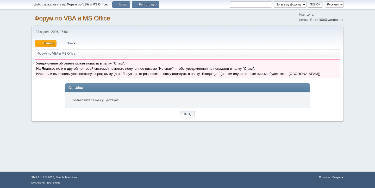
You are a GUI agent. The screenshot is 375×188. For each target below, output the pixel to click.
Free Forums (53, 182)
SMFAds (36, 182)
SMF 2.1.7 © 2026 (42, 177)
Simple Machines (66, 177)
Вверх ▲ (338, 177)
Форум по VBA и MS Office (72, 18)
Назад (187, 114)
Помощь (324, 177)
